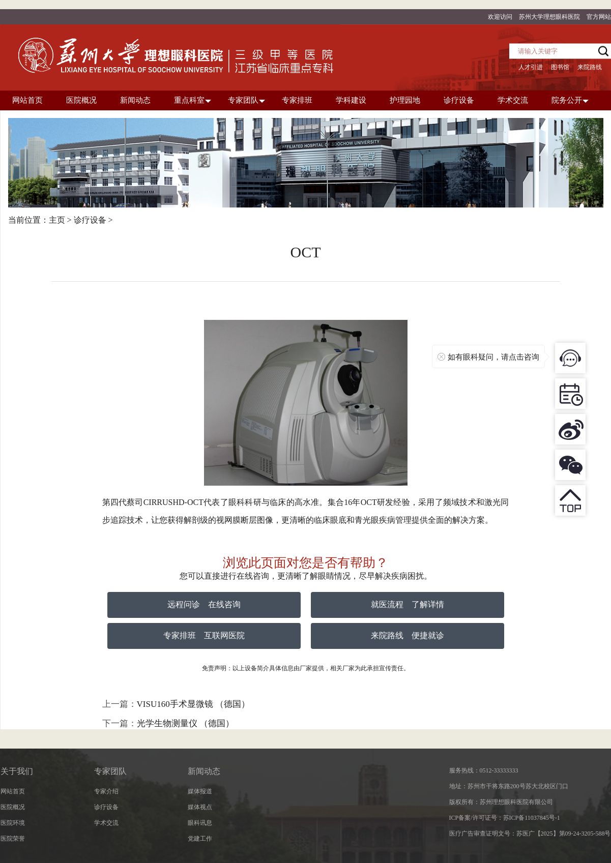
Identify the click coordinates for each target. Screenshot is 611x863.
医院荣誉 (13, 838)
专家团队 (110, 771)
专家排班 (179, 635)
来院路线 (589, 67)
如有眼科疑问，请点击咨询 (493, 357)
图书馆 (560, 67)
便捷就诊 (428, 635)
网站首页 (13, 791)
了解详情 (428, 604)
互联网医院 (224, 635)
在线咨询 (224, 604)
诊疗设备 (90, 220)
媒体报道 (200, 791)
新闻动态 (204, 771)
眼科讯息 (200, 822)
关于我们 (17, 771)
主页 (57, 220)
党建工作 (200, 838)
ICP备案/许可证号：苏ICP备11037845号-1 (504, 817)
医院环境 (13, 822)
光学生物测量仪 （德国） (185, 723)
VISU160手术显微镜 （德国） (193, 704)
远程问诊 (183, 604)
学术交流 (106, 822)
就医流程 (387, 604)
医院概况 (13, 807)
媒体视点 (200, 807)
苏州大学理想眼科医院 (549, 16)
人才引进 (530, 67)
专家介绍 (106, 791)
